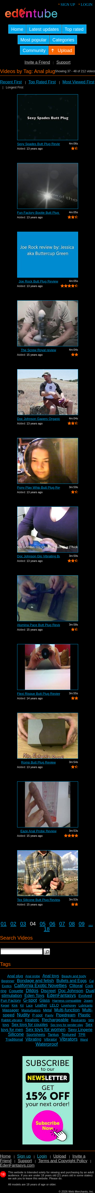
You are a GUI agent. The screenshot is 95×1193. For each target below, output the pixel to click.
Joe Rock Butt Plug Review (38, 281)
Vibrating (33, 1039)
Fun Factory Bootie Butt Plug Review (38, 212)
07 (62, 923)
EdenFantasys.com (17, 1165)
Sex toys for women (46, 1029)
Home (5, 1156)
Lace (29, 1005)
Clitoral (76, 985)
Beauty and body (73, 976)
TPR (81, 1035)
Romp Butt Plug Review (38, 762)
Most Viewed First (78, 82)
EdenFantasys (61, 995)
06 (52, 923)
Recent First (11, 82)
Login (86, 5)
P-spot (37, 1015)
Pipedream (65, 1015)
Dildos (32, 990)
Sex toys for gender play (66, 1025)
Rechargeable (55, 1019)
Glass (45, 1000)
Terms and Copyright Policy (62, 1161)
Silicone (16, 1034)
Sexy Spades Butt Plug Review (38, 144)
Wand (84, 1039)
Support (63, 62)
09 (81, 923)
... (90, 923)
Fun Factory (11, 1000)
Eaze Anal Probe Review (38, 831)
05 (42, 923)
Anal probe (32, 976)
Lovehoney (68, 1005)
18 (47, 929)
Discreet (48, 991)
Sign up (67, 5)
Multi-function (67, 1010)
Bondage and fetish (35, 980)
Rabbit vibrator (12, 1020)
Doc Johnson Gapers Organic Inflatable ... (38, 419)
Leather (41, 1005)
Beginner (7, 981)
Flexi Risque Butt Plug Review (38, 694)
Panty (49, 1015)
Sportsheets (35, 1035)
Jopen (88, 1001)
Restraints (78, 1020)
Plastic (84, 1015)
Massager (10, 1010)
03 (23, 923)
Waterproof (47, 1044)
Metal (47, 1010)
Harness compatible (66, 1001)
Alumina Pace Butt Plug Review (38, 625)
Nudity (23, 1014)
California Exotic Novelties (40, 985)
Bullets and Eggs (71, 981)
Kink (14, 1005)
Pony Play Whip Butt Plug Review (38, 487)
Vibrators (68, 1039)
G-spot (30, 1000)
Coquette (16, 991)
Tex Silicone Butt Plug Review (38, 900)
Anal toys (50, 976)
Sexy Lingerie (80, 1030)
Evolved (85, 995)
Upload (59, 1156)
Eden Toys (34, 995)
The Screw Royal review (38, 350)
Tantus (53, 1034)
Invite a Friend (37, 62)
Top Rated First (42, 82)
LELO (54, 1005)
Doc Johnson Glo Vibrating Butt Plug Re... (38, 556)
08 (72, 923)
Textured (68, 1034)
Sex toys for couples (30, 1024)
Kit (22, 1005)
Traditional (14, 1039)
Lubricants (85, 1005)
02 (13, 923)
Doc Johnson (70, 990)
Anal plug (15, 976)
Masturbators (31, 1010)
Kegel (5, 1005)
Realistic (32, 1020)
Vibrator (50, 1039)
